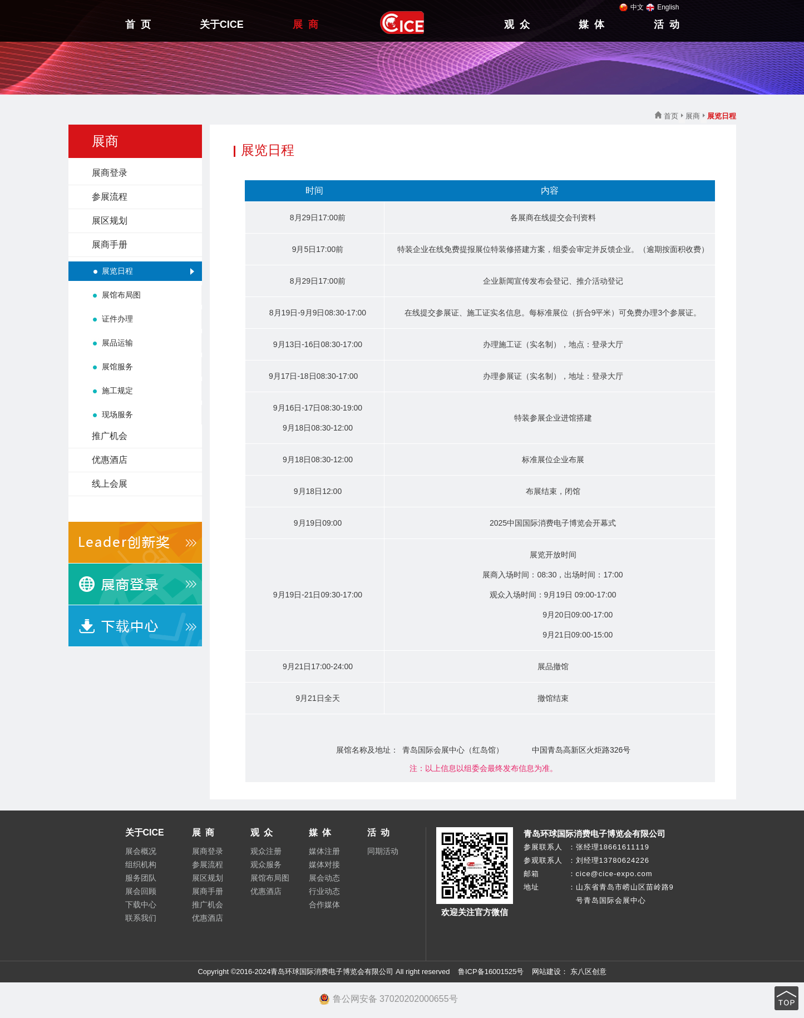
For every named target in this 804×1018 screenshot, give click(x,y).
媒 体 (591, 24)
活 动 (666, 24)
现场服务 (117, 414)
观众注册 (266, 851)
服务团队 (140, 877)
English (662, 7)
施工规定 (117, 390)
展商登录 (109, 172)
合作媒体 (324, 904)
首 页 (138, 24)
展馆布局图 (121, 294)
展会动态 (324, 877)
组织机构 (140, 864)
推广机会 (109, 436)
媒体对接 (324, 864)
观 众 (517, 24)
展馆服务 (117, 366)
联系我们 (140, 917)
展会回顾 (140, 891)
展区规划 (109, 220)
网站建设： (549, 971)
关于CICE (222, 24)
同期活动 (382, 851)
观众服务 (266, 864)
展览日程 (117, 270)
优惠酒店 (109, 459)
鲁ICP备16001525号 (491, 971)
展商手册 (109, 244)
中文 (631, 7)
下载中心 (140, 904)
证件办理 (117, 318)
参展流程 (109, 196)
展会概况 (140, 851)
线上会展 (109, 483)
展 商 (305, 24)
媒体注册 (324, 851)
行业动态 (324, 891)
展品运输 (117, 342)
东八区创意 (588, 971)
